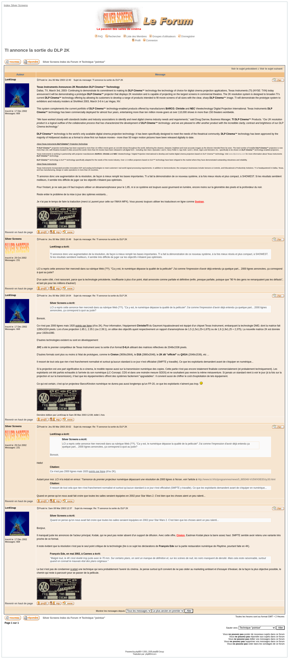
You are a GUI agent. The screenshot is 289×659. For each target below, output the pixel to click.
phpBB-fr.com (150, 654)
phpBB (138, 651)
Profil (136, 40)
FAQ (99, 36)
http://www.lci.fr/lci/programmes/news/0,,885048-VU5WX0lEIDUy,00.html (237, 479)
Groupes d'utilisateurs (162, 36)
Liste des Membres (135, 36)
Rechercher (113, 36)
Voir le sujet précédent (244, 68)
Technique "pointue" (93, 62)
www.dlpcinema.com (237, 154)
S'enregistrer (186, 36)
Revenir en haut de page (19, 232)
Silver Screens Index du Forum (60, 62)
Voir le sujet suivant (271, 68)
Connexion (150, 40)
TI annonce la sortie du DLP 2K (37, 50)
